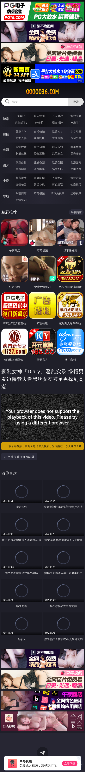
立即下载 (69, 763)
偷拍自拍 (39, 147)
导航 (6, 196)
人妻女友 (57, 178)
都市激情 (21, 178)
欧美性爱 (75, 147)
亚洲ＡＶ (21, 131)
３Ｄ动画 (75, 131)
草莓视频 (39, 193)
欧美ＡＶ (57, 131)
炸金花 (39, 122)
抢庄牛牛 (75, 122)
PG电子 (21, 116)
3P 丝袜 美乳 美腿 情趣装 (19, 457)
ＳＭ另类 (75, 138)
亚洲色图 (39, 162)
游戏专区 (75, 116)
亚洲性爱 (21, 147)
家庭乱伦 (39, 178)
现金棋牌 (57, 122)
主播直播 (57, 138)
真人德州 (39, 116)
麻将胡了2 (21, 122)
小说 (6, 180)
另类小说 (39, 184)
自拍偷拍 (39, 131)
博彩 (6, 119)
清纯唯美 (39, 169)
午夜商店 (21, 193)
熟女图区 (57, 169)
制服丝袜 (21, 153)
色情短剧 (21, 200)
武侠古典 (75, 178)
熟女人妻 (21, 138)
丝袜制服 (39, 138)
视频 (6, 134)
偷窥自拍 (21, 162)
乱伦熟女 (57, 153)
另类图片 (75, 169)
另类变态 (75, 153)
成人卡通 (57, 147)
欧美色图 (57, 162)
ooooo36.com (42, 92)
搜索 (76, 101)
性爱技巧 (75, 184)
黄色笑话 (57, 184)
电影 (6, 150)
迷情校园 (21, 184)
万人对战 (57, 116)
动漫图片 (75, 162)
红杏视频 (75, 193)
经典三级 (39, 153)
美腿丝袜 (21, 169)
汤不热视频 (57, 193)
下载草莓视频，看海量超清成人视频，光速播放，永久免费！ (44, 446)
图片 (6, 165)
